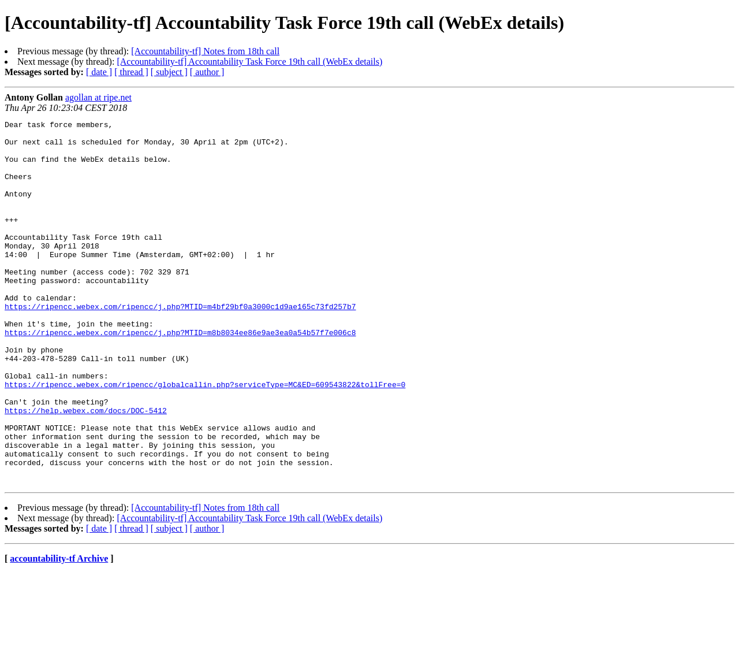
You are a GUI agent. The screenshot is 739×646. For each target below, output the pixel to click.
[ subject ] (169, 72)
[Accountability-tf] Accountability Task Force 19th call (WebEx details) (249, 61)
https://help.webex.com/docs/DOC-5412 (86, 469)
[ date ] (99, 72)
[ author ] (207, 72)
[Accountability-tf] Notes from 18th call (205, 51)
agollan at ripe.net (98, 97)
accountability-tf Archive (59, 631)
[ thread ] (131, 72)
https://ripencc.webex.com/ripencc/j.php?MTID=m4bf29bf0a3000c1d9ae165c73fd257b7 (180, 344)
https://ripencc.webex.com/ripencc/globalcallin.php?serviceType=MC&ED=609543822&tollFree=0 (205, 438)
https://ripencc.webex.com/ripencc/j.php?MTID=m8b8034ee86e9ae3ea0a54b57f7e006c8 (180, 375)
